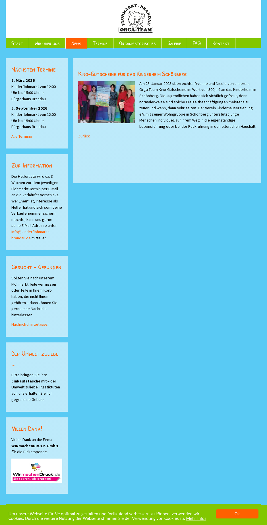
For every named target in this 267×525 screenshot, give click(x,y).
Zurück (84, 136)
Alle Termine (21, 136)
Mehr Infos (196, 518)
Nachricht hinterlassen (30, 324)
